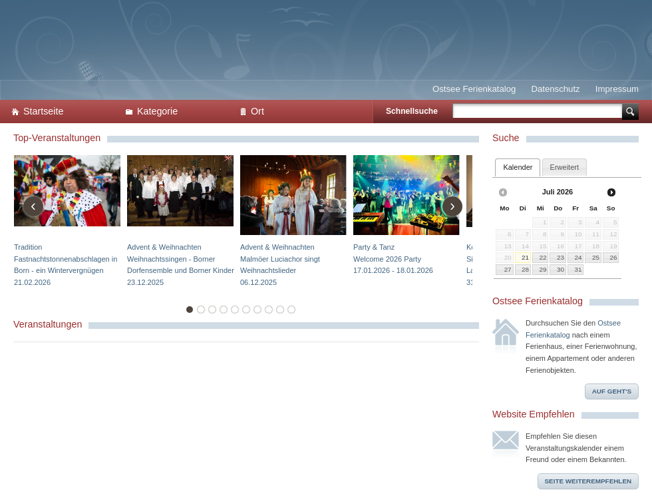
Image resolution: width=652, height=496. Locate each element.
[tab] (517, 167)
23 (560, 257)
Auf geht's (611, 391)
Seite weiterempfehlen (588, 481)
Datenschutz (555, 89)
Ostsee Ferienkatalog (474, 89)
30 (560, 269)
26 (613, 257)
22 (542, 257)
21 (525, 257)
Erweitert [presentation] (564, 167)
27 (508, 269)
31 (578, 269)
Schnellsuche (412, 111)
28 (525, 269)
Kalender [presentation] (517, 167)
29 (542, 269)
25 (595, 257)
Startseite (43, 111)
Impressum (617, 89)
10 (291, 309)
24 (578, 257)
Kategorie (157, 111)
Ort (257, 111)
